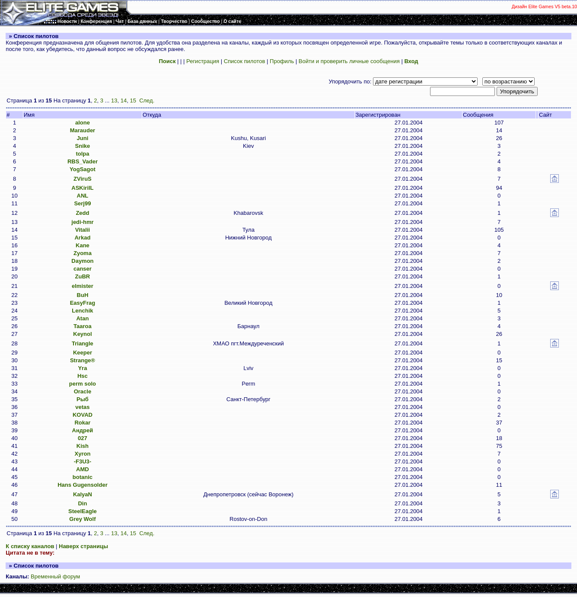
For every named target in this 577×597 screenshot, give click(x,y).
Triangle (82, 343)
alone (82, 122)
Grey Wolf (82, 519)
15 (133, 100)
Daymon (82, 261)
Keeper (82, 352)
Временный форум (55, 576)
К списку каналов (30, 546)
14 (124, 100)
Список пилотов (244, 61)
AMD (82, 469)
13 (114, 100)
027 (82, 438)
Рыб (83, 399)
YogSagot (83, 169)
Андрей (82, 430)
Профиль (282, 61)
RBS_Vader (82, 161)
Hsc (82, 376)
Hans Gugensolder (82, 485)
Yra (82, 368)
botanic (82, 477)
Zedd (82, 213)
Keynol (82, 334)
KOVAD (82, 415)
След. (146, 100)
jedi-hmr (82, 222)
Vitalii (82, 230)
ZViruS (82, 179)
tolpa (82, 153)
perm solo (82, 383)
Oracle (82, 391)
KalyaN (82, 494)
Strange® (82, 360)
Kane (82, 245)
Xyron (83, 453)
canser (82, 268)
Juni (83, 138)
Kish (83, 446)
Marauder (83, 130)
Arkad (82, 237)
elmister (82, 286)
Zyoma (82, 253)
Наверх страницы (83, 546)
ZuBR (82, 276)
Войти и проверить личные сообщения (349, 61)
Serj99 (82, 203)
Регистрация (202, 61)
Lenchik (82, 310)
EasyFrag (83, 303)
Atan (82, 318)
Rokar (82, 422)
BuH (83, 295)
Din (82, 503)
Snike (82, 146)
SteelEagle (82, 511)
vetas (82, 407)
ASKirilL (82, 188)
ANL (83, 195)
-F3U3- (82, 461)
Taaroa (82, 326)
